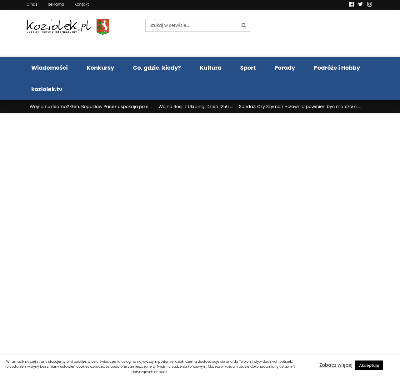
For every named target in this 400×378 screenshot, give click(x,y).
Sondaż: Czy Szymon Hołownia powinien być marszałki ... (300, 106)
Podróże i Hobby (337, 68)
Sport (248, 68)
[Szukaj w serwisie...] (191, 25)
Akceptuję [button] (369, 365)
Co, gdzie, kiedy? (157, 68)
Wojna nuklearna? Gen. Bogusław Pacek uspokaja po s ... (91, 106)
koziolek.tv (46, 89)
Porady (284, 68)
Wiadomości (49, 68)
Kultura (210, 68)
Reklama (56, 4)
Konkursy (100, 68)
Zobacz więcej (335, 365)
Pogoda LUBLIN (333, 33)
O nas (32, 4)
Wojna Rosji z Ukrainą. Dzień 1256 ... (195, 106)
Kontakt (82, 4)
